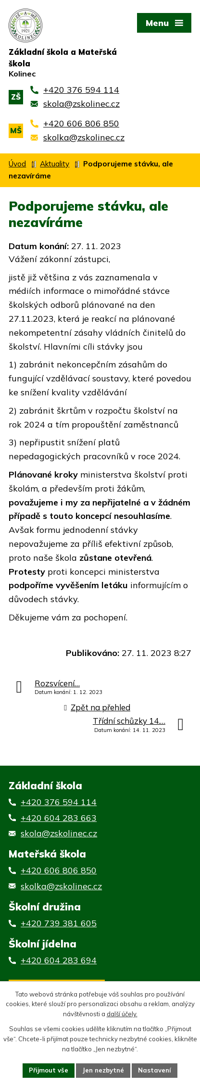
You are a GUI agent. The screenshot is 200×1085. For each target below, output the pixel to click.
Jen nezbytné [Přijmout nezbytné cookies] (103, 1070)
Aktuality (54, 163)
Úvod (17, 163)
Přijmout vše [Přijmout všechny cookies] (48, 1070)
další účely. (122, 1014)
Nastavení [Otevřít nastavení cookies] (154, 1070)
